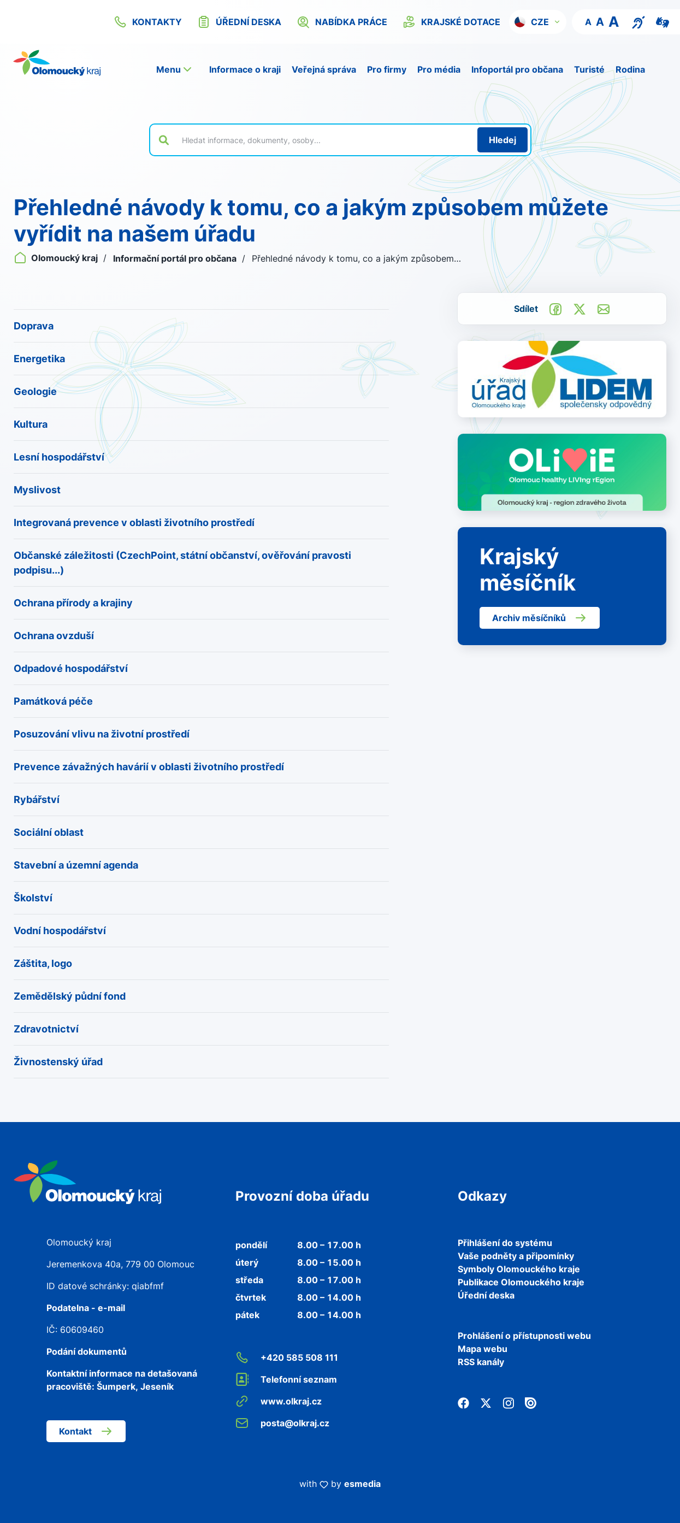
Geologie (35, 391)
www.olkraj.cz (278, 1401)
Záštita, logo (43, 963)
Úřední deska (486, 1295)
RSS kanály (481, 1361)
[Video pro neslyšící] (662, 21)
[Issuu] (530, 1402)
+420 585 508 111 (286, 1357)
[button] (537, 22)
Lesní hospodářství (59, 457)
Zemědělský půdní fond (70, 996)
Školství (33, 898)
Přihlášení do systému (505, 1242)
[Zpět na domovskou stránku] (56, 63)
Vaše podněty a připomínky (516, 1255)
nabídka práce (342, 21)
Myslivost (37, 489)
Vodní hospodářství (60, 930)
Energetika (39, 358)
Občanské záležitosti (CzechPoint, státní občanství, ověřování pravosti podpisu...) (182, 563)
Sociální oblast (49, 832)
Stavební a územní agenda (76, 865)
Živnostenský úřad (58, 1061)
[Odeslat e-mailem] (603, 308)
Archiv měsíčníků (539, 617)
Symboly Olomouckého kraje (519, 1269)
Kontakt (86, 1431)
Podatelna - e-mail (85, 1307)
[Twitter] (486, 1402)
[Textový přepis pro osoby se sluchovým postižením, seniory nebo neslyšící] (638, 21)
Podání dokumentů (86, 1351)
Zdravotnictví (46, 1029)
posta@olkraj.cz (282, 1423)
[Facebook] (463, 1402)
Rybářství (37, 799)
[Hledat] (502, 139)
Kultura (31, 424)
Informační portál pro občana (176, 258)
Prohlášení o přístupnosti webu (524, 1335)
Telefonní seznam (286, 1379)
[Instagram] (508, 1402)
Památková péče (53, 701)
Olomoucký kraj (57, 257)
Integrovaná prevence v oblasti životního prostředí (134, 522)
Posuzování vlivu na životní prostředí (102, 734)
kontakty (148, 21)
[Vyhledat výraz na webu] (323, 140)
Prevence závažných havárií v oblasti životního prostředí (149, 766)
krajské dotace (451, 21)
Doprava (34, 326)
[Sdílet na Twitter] (579, 308)
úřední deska (239, 21)
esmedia (362, 1483)
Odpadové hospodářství (71, 668)
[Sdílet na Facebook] (555, 308)
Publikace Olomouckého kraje (521, 1282)
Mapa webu (482, 1348)
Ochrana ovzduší (54, 635)
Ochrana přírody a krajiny (73, 603)
